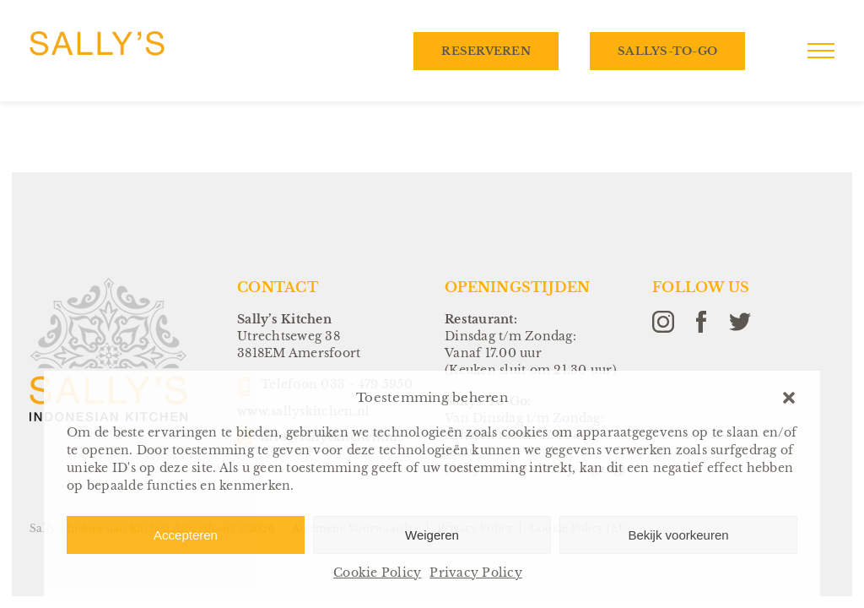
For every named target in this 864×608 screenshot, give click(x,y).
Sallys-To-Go (667, 51)
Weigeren (432, 535)
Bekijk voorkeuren (678, 535)
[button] (788, 397)
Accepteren (186, 535)
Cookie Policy (377, 572)
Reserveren (486, 51)
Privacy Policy (475, 572)
